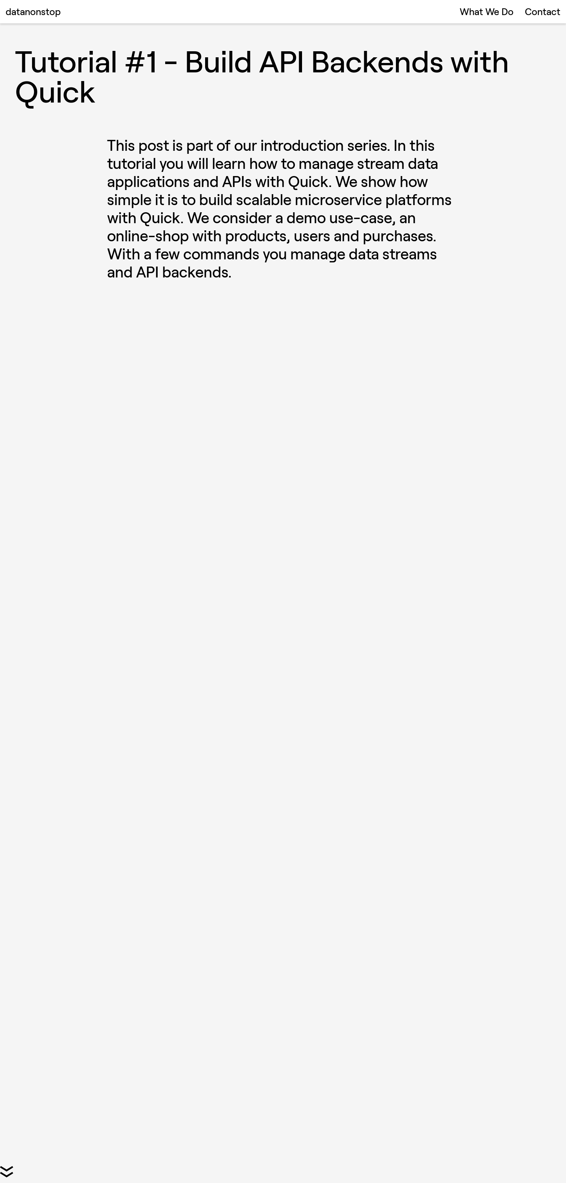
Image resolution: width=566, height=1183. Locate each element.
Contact (542, 11)
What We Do (487, 11)
